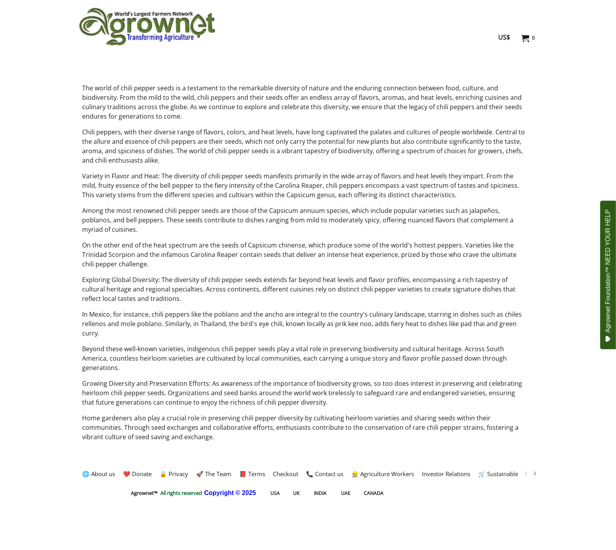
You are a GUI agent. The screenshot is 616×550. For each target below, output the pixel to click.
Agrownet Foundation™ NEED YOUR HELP (608, 275)
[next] (534, 473)
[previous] (526, 473)
